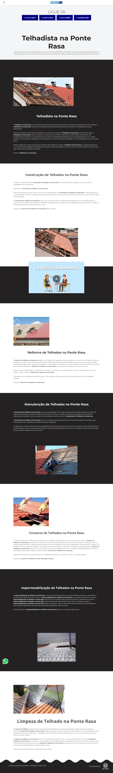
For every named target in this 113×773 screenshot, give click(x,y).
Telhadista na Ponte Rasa (38, 765)
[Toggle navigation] (4, 2)
